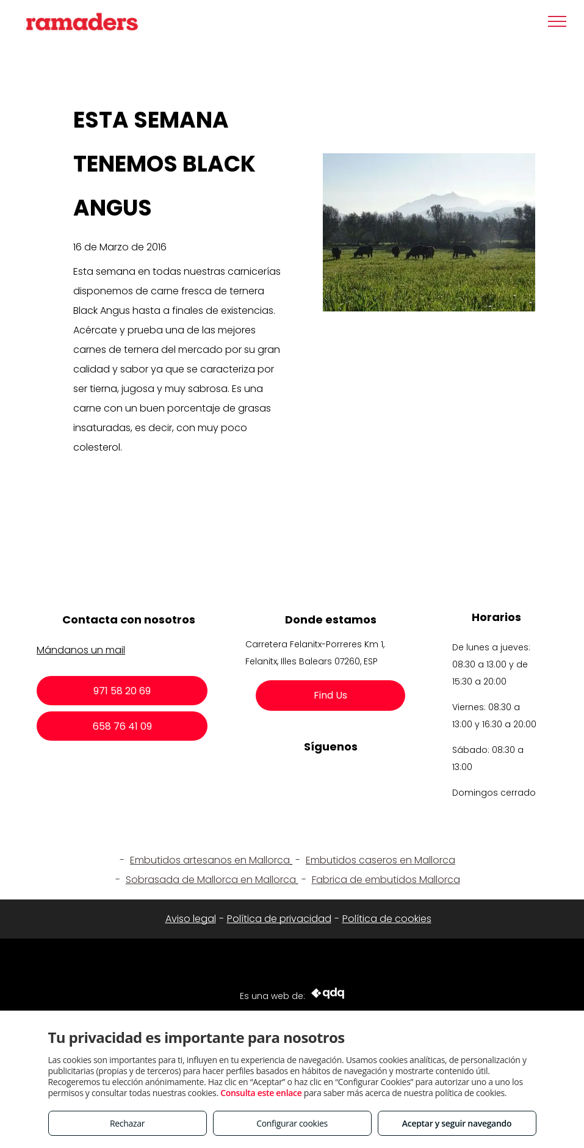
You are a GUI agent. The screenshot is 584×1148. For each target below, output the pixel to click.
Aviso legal (190, 919)
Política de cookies (386, 919)
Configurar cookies (292, 1123)
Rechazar (127, 1123)
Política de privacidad (279, 919)
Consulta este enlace (260, 1093)
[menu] (557, 21)
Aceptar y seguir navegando (456, 1123)
